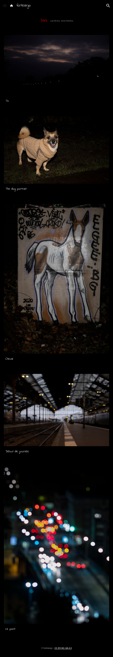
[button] (5, 5)
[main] (56, 20)
